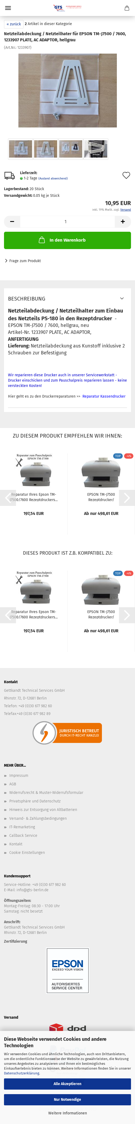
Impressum (18, 775)
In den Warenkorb (62, 239)
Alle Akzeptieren (67, 1084)
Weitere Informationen (67, 1113)
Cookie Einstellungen (27, 852)
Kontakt (15, 844)
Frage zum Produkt (25, 261)
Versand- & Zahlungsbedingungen (38, 818)
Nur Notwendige (67, 1099)
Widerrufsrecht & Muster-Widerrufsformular (46, 792)
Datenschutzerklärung (21, 1073)
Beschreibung (26, 298)
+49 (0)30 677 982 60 (49, 884)
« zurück (14, 24)
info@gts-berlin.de (33, 890)
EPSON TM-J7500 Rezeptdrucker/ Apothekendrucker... (101, 496)
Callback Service (23, 835)
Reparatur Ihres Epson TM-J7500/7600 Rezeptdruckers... (34, 496)
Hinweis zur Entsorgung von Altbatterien (43, 809)
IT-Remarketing (22, 827)
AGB (12, 784)
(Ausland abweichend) (53, 178)
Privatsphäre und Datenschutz (35, 801)
